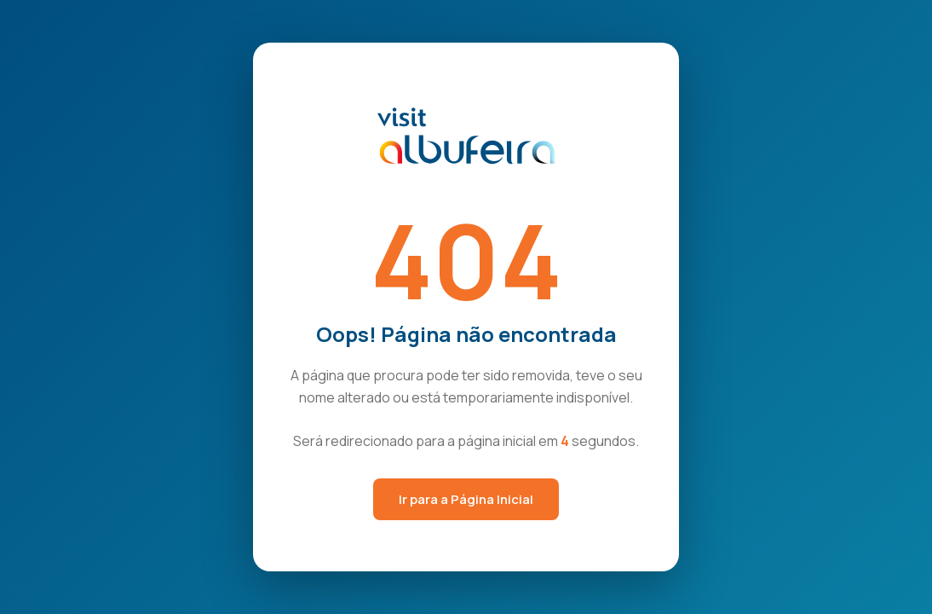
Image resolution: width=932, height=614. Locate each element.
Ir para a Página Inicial (466, 499)
